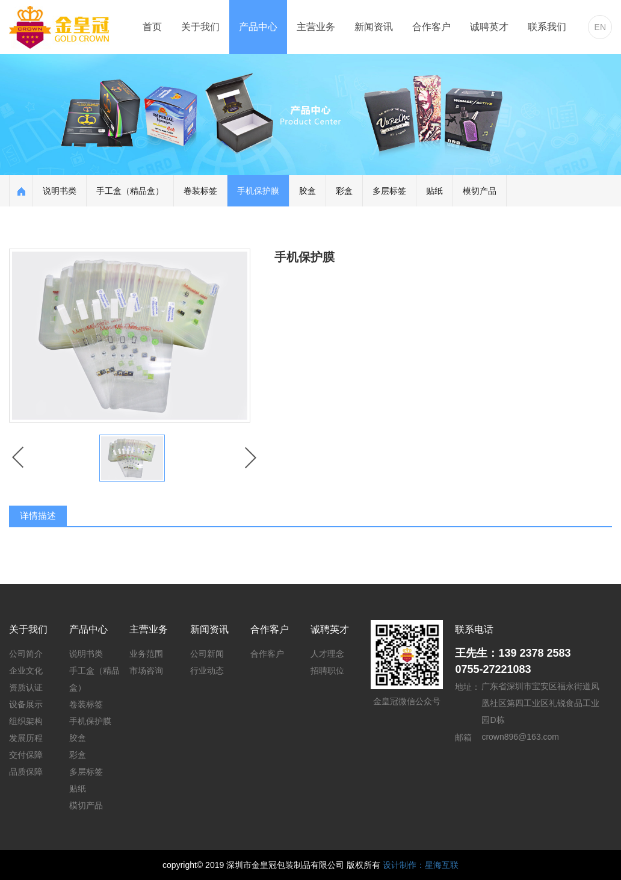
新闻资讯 (373, 27)
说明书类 (59, 191)
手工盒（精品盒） (130, 191)
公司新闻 (207, 653)
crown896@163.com (520, 737)
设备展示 (26, 704)
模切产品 (479, 191)
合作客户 (431, 27)
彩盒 (344, 191)
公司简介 (26, 653)
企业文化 (26, 670)
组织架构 (26, 721)
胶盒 (307, 191)
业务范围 (146, 653)
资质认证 (26, 687)
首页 (152, 27)
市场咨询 (146, 670)
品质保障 (26, 771)
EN (600, 27)
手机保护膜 (258, 191)
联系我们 (547, 27)
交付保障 (26, 755)
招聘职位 (327, 670)
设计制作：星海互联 (421, 865)
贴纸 (434, 191)
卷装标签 (200, 191)
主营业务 (316, 27)
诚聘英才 (489, 27)
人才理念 (327, 653)
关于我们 (200, 27)
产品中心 (258, 27)
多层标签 (389, 191)
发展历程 (26, 738)
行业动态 (207, 670)
